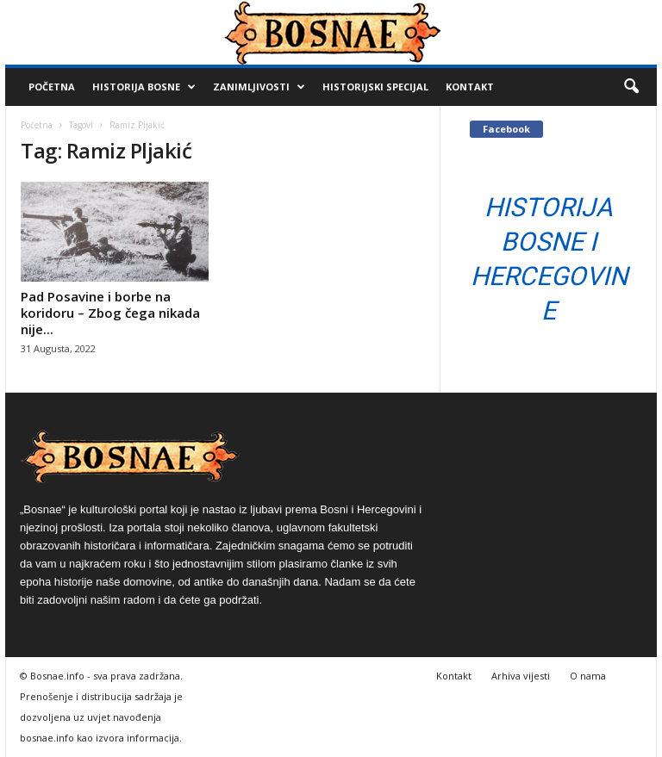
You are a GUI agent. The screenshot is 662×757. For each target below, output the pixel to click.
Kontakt (470, 86)
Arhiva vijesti (520, 675)
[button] (631, 87)
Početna (51, 86)
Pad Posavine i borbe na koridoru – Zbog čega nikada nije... (110, 313)
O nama (588, 675)
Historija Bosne (144, 87)
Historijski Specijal (375, 86)
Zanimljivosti (259, 87)
